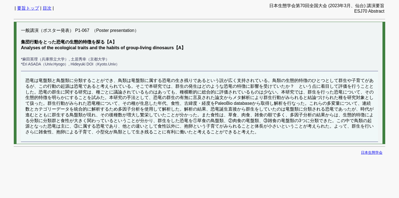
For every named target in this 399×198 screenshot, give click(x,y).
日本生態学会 (371, 152)
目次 (47, 8)
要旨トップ (28, 8)
